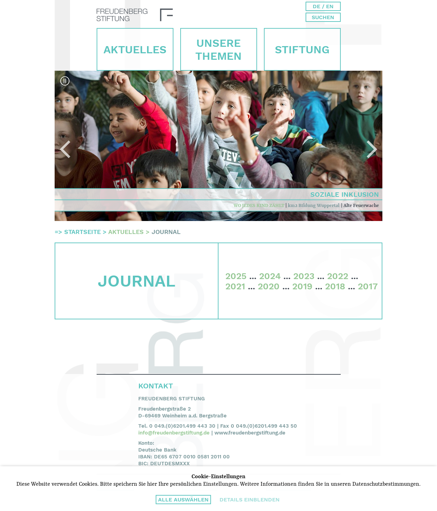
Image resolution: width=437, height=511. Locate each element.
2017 (368, 286)
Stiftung (302, 49)
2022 (337, 276)
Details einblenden (250, 499)
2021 (235, 286)
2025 (235, 276)
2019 (302, 286)
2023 (303, 276)
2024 (270, 276)
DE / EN (323, 6)
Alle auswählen (183, 499)
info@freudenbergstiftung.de (174, 433)
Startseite (82, 231)
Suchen (323, 17)
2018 (335, 286)
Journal (166, 231)
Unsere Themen (218, 50)
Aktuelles (135, 49)
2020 (269, 286)
